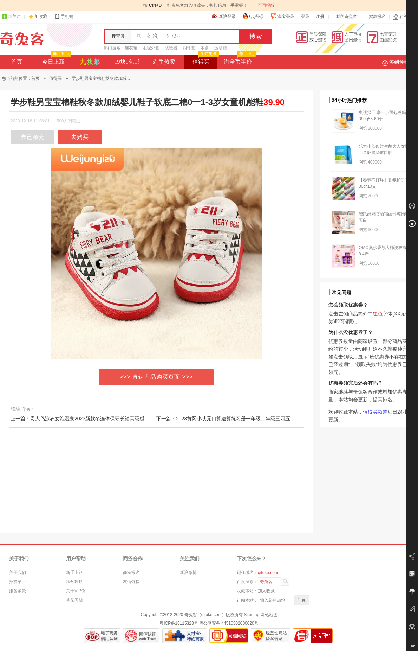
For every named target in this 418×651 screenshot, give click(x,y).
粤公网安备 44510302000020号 (229, 623)
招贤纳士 (17, 581)
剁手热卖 (164, 62)
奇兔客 (22, 39)
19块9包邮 (127, 62)
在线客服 (404, 17)
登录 (305, 16)
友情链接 (131, 581)
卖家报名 (377, 16)
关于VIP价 (75, 590)
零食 (205, 47)
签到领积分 (399, 62)
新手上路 (74, 572)
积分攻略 (74, 581)
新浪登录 (224, 16)
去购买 (80, 137)
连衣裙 (131, 47)
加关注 (11, 17)
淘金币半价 (239, 60)
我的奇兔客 (346, 16)
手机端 (63, 17)
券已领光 (33, 137)
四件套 (189, 47)
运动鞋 (220, 47)
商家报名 (131, 572)
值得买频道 (375, 412)
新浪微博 (188, 572)
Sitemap (251, 614)
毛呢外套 (151, 47)
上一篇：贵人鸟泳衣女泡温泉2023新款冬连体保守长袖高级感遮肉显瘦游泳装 (95, 418)
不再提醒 (266, 5)
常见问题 (74, 600)
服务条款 (17, 590)
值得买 (204, 60)
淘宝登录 (282, 16)
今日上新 (56, 60)
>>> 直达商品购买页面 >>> (156, 377)
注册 (320, 16)
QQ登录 (253, 16)
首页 (16, 62)
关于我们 (17, 572)
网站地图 (269, 614)
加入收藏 (266, 590)
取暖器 (171, 47)
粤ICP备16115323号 (178, 623)
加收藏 (40, 16)
